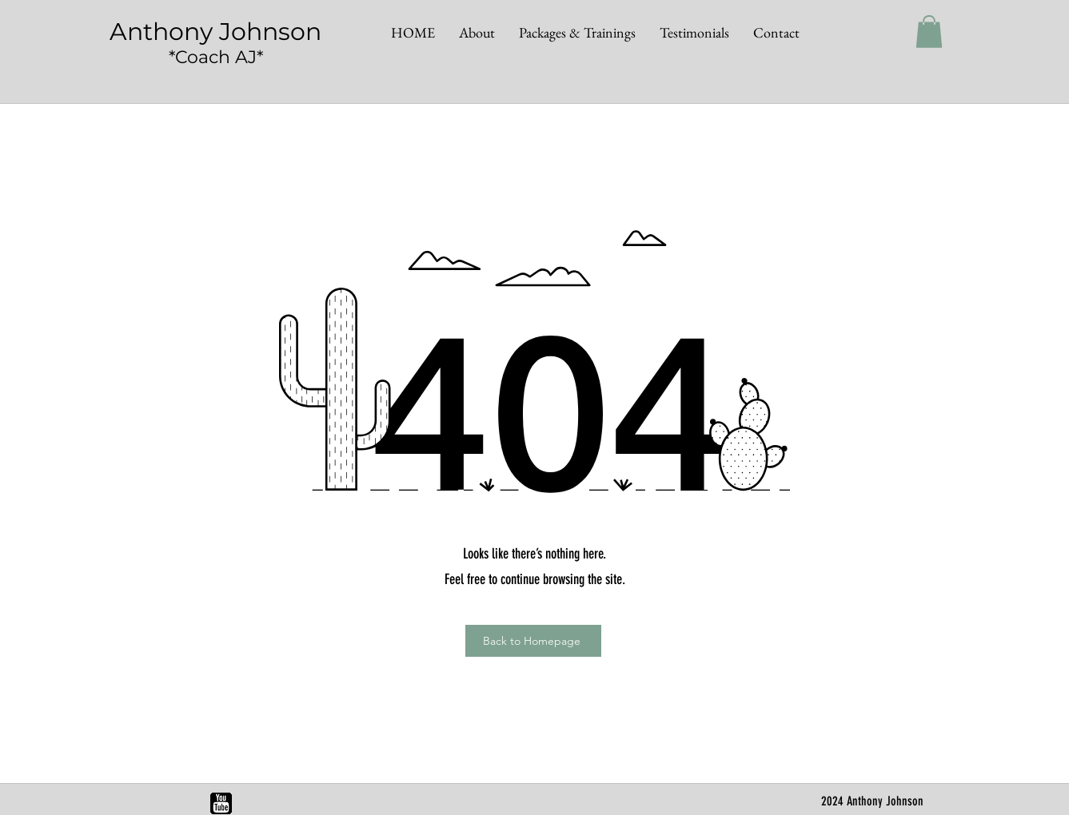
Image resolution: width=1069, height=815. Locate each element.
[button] (929, 31)
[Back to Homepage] (533, 641)
